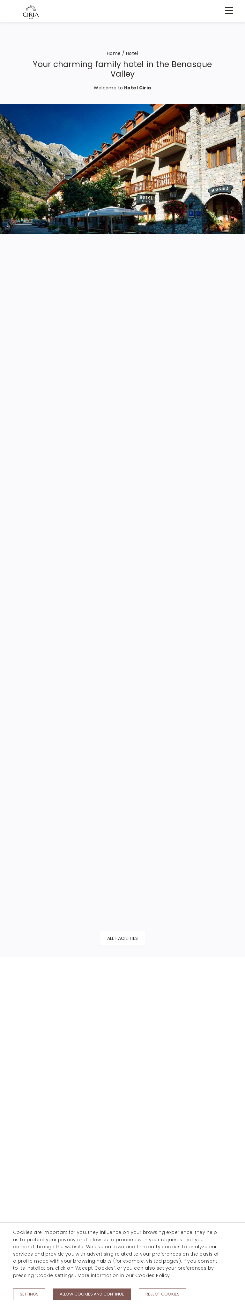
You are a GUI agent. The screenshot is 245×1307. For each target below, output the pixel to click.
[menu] (226, 10)
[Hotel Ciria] (30, 12)
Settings (29, 1294)
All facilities (122, 938)
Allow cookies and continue (92, 1294)
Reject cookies (162, 1294)
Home (114, 53)
